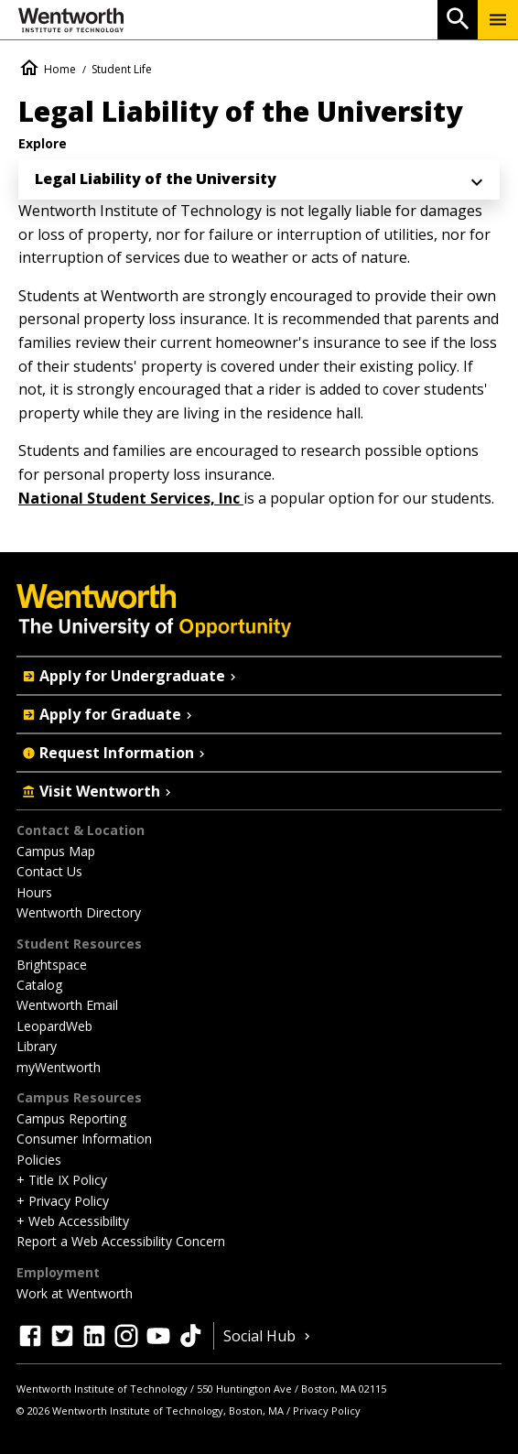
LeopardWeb (54, 1026)
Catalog (39, 984)
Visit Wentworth (98, 791)
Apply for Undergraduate (131, 676)
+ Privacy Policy (62, 1201)
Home (60, 69)
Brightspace (51, 964)
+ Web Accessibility (72, 1221)
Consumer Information (84, 1138)
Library (36, 1046)
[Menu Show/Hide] (498, 19)
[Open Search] (457, 19)
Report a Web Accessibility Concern (120, 1241)
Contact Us (49, 871)
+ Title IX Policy (61, 1179)
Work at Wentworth (74, 1293)
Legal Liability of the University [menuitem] (155, 178)
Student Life (122, 69)
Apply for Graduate (109, 714)
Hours (34, 892)
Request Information (115, 753)
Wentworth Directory (78, 912)
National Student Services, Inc (130, 498)
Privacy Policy (327, 1410)
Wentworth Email (67, 1005)
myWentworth (58, 1067)
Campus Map (55, 851)
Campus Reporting (71, 1118)
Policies (38, 1159)
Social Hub (268, 1336)
